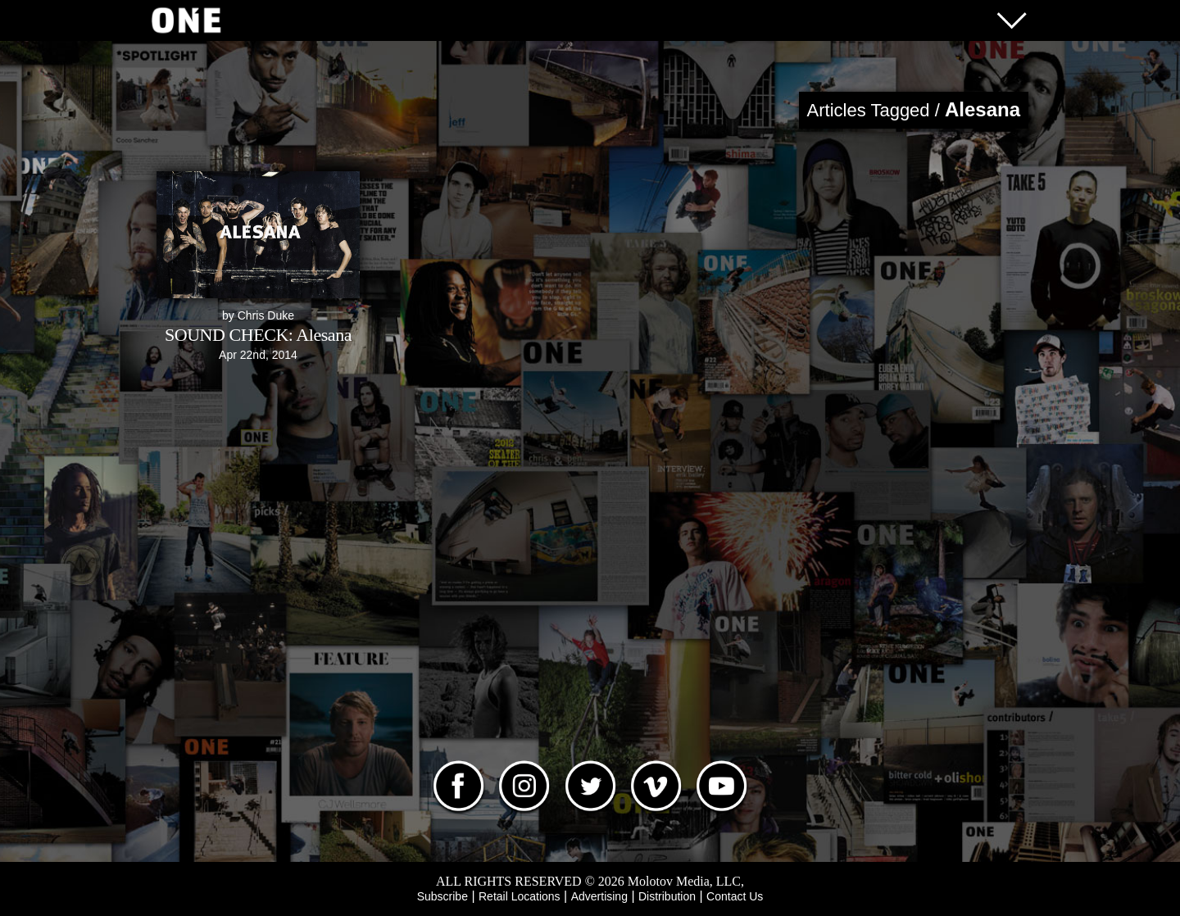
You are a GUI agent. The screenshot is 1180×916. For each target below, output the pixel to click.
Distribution (667, 896)
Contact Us (734, 896)
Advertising (599, 896)
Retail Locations (519, 896)
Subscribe (442, 896)
